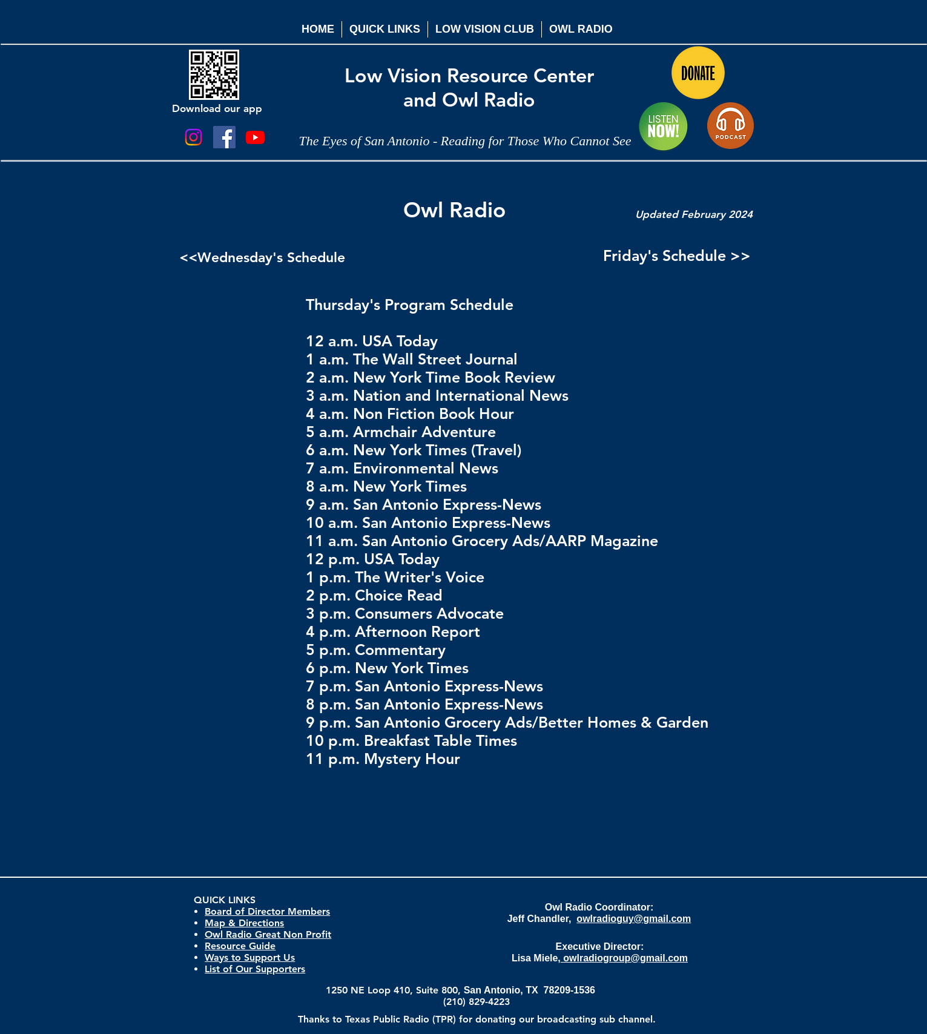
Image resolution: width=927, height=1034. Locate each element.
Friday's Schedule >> (677, 255)
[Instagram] (193, 137)
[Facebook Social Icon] (224, 137)
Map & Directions (244, 923)
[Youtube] (255, 137)
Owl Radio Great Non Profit (268, 934)
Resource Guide (240, 946)
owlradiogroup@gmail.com (624, 958)
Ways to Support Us (250, 957)
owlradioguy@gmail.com (633, 919)
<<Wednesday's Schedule (262, 257)
